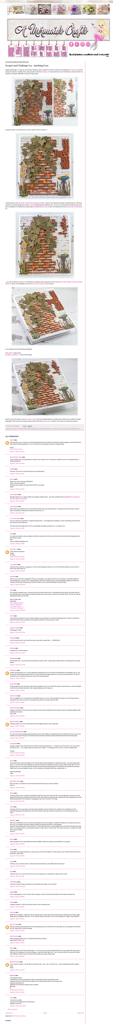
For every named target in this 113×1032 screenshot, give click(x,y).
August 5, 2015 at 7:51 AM (17, 451)
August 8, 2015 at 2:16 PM (17, 992)
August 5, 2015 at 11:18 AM (17, 642)
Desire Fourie (14, 936)
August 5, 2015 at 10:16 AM (17, 584)
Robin (11, 849)
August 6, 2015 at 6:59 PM (17, 896)
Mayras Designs (14, 962)
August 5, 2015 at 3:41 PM (17, 775)
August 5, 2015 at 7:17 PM (17, 815)
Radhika (12, 648)
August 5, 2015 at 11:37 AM (17, 664)
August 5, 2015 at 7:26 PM (17, 834)
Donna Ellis (13, 684)
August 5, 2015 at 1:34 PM (17, 702)
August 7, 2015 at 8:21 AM (17, 919)
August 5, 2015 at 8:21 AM (17, 489)
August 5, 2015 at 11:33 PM (17, 866)
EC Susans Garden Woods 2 (45, 428)
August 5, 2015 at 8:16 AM (17, 463)
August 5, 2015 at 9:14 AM (17, 513)
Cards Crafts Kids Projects (17, 556)
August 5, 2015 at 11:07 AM (17, 632)
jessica (12, 479)
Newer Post (9, 1013)
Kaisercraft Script (57, 428)
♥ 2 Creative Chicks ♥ (16, 606)
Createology (13, 882)
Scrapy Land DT (66, 428)
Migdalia (12, 975)
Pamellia (12, 576)
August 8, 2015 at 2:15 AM (17, 942)
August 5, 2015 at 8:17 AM (17, 473)
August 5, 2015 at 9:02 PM (17, 844)
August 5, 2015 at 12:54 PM (17, 678)
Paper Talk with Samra (16, 449)
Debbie (12, 902)
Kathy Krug (13, 670)
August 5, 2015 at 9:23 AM (17, 528)
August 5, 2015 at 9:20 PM (17, 856)
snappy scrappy (14, 628)
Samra (12, 440)
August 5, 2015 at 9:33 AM (17, 543)
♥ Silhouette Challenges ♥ (17, 608)
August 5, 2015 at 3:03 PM (17, 738)
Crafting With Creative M (16, 990)
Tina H (12, 616)
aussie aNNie (14, 494)
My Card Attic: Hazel (16, 457)
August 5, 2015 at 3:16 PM (17, 755)
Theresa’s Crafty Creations (17, 753)
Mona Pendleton (15, 721)
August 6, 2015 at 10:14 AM (17, 886)
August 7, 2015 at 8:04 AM (17, 907)
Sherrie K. (13, 820)
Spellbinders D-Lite (75, 428)
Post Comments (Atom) (19, 1016)
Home (45, 1013)
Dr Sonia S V (13, 549)
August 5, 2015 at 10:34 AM (17, 622)
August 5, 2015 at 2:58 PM (17, 716)
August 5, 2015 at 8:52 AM (17, 501)
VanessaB (13, 638)
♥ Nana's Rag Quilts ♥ (16, 604)
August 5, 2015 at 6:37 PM (17, 801)
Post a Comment (12, 1009)
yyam (11, 861)
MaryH (12, 793)
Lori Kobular (13, 564)
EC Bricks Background (32, 428)
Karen (11, 760)
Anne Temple (14, 506)
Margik (12, 892)
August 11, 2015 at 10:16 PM (18, 1006)
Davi (11, 871)
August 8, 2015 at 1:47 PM (17, 970)
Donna (12, 839)
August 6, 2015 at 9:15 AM (17, 876)
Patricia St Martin (15, 708)
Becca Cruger (14, 924)
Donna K (12, 912)
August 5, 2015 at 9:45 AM (17, 559)
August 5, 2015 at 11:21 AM (17, 653)
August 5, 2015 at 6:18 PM (17, 787)
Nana (11, 590)
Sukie (11, 807)
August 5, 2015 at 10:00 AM (17, 571)
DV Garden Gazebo (21, 428)
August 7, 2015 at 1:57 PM (17, 930)
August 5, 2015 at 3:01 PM (17, 726)
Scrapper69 (13, 743)
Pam (11, 534)
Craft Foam (13, 428)
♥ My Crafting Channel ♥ (16, 603)
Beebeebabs (13, 658)
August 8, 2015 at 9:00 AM (17, 956)
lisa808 (12, 469)
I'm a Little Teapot (15, 518)
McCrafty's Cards (15, 781)
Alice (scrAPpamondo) (16, 731)
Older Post (81, 1013)
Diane (11, 948)
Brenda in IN (13, 696)
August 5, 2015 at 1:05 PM (17, 690)
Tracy (11, 997)
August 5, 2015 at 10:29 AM (17, 610)
